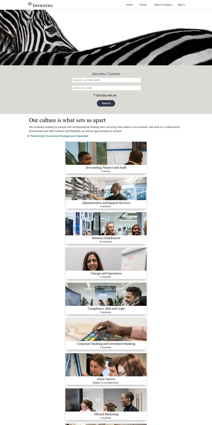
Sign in (181, 4)
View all (106, 301)
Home (129, 4)
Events (143, 4)
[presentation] (25, 364)
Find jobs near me (106, 95)
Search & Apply (162, 4)
